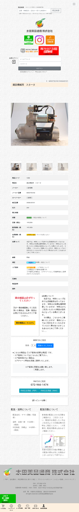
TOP (6, 479)
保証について (45, 262)
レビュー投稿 (58, 479)
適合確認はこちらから (25, 323)
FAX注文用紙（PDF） (29, 391)
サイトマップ (69, 479)
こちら (33, 355)
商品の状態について (40, 217)
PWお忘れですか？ (41, 72)
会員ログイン (13, 58)
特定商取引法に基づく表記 (26, 479)
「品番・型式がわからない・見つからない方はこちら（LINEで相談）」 (36, 13)
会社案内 (13, 479)
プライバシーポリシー (45, 479)
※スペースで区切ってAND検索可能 (34, 7)
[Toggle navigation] (74, 4)
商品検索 (21, 7)
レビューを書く (39, 400)
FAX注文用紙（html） (49, 391)
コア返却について (43, 267)
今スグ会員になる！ (43, 234)
